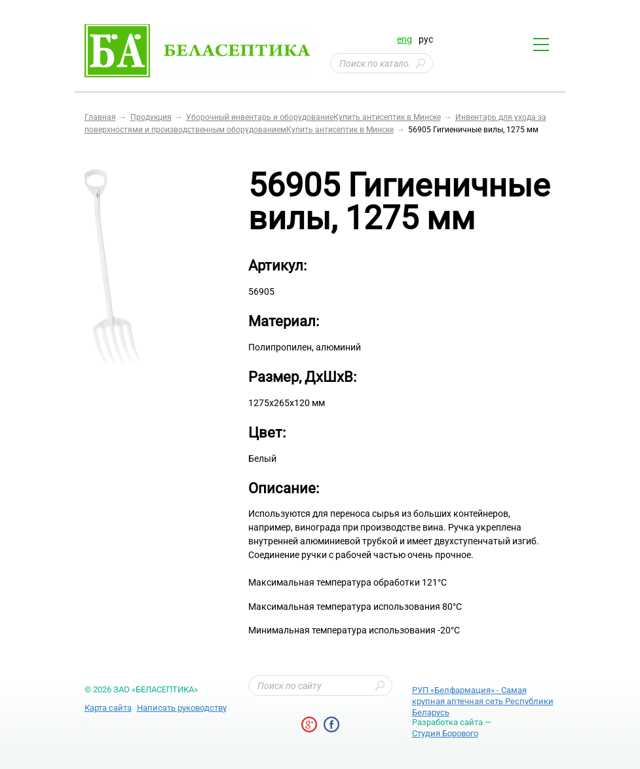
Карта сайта (108, 708)
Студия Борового (445, 733)
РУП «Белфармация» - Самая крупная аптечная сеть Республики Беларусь (483, 701)
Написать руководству (182, 708)
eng (404, 39)
